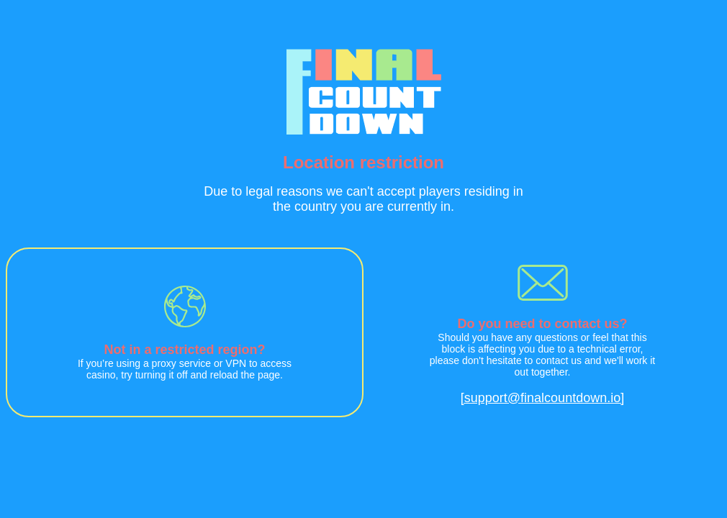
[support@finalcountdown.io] (542, 398)
